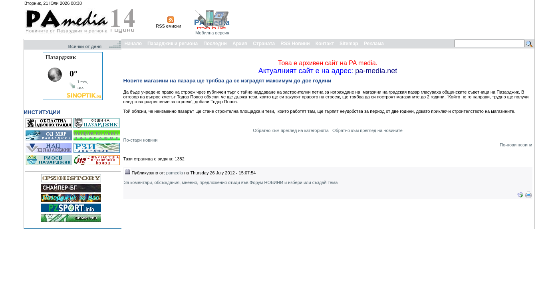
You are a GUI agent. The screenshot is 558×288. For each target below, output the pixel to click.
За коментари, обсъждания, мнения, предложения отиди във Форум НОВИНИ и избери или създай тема (231, 182)
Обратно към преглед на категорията (291, 130)
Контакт (325, 43)
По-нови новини (516, 144)
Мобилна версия (212, 32)
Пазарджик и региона (172, 43)
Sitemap (349, 43)
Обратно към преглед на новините (367, 130)
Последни (215, 43)
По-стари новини (140, 140)
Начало (133, 43)
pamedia (174, 172)
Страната (264, 43)
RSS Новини (295, 43)
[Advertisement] (387, 19)
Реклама (374, 43)
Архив (239, 43)
